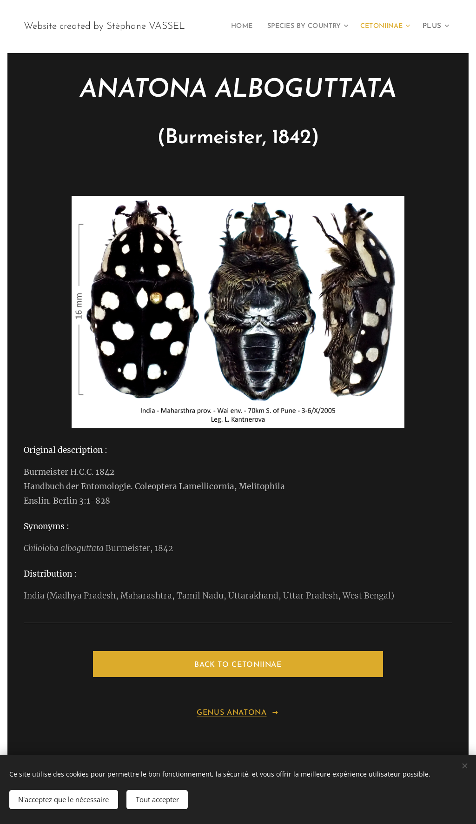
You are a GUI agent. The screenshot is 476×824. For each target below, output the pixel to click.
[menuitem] (294, 26)
